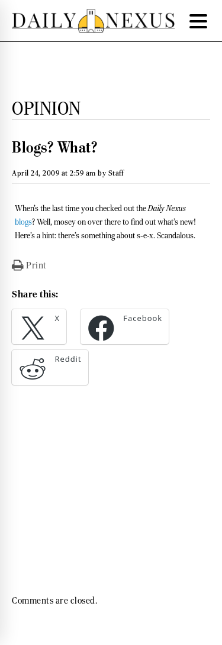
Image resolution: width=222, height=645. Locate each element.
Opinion (46, 108)
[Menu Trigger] (198, 21)
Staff (116, 172)
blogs (23, 221)
